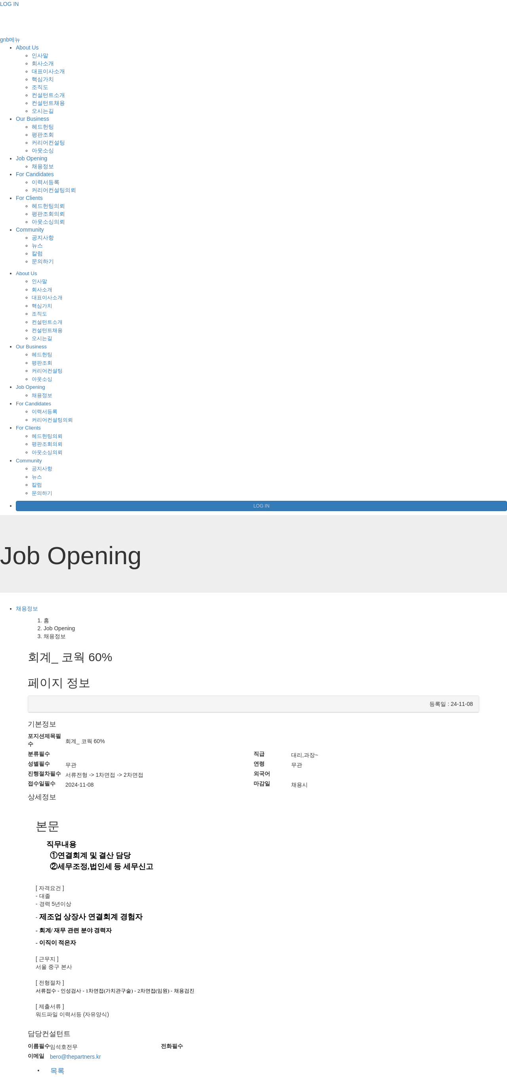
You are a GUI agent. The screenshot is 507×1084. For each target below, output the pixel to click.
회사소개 (43, 63)
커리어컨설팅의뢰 (54, 190)
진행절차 (44, 773)
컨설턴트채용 (48, 103)
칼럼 (37, 253)
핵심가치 (43, 79)
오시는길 (43, 111)
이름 (39, 1046)
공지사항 (43, 237)
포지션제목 (44, 740)
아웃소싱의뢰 (48, 222)
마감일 (262, 783)
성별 (39, 764)
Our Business (32, 119)
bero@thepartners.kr (75, 1057)
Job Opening (31, 158)
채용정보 (43, 166)
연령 (259, 764)
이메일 (36, 1056)
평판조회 (43, 134)
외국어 (262, 773)
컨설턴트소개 (48, 95)
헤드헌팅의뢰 (48, 206)
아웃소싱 (43, 150)
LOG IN (9, 4)
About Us (27, 47)
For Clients (29, 198)
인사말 (40, 55)
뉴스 (37, 245)
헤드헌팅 (43, 127)
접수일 (41, 783)
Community (30, 229)
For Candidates (35, 174)
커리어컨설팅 (48, 142)
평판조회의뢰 (48, 214)
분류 (39, 754)
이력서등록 (45, 182)
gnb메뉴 (10, 39)
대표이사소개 (48, 71)
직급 (259, 754)
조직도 (40, 87)
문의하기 (43, 261)
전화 (172, 1046)
